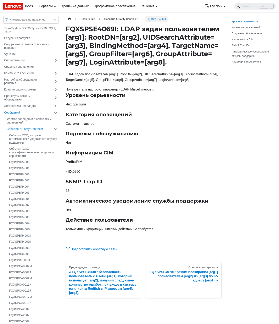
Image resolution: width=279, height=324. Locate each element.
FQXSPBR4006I (19, 199)
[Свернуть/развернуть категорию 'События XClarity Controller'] (55, 129)
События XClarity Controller (25, 129)
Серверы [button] (46, 6)
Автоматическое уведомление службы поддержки (250, 53)
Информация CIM (242, 39)
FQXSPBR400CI (20, 235)
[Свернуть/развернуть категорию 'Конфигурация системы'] (55, 89)
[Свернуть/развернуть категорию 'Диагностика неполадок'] (55, 106)
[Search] (255, 6)
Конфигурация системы (20, 89)
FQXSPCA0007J (20, 272)
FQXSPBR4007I (19, 205)
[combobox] (10, 19)
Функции (10, 54)
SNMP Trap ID (240, 45)
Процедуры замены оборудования (17, 97)
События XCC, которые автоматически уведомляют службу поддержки (33, 139)
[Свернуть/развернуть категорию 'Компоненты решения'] (55, 73)
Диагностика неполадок (20, 106)
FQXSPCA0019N (20, 302)
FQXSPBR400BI (20, 229)
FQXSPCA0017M (20, 296)
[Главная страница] (69, 19)
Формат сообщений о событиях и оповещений (29, 120)
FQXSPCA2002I (19, 309)
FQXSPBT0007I (19, 260)
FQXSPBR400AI (20, 223)
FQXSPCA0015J (20, 290)
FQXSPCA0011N (20, 284)
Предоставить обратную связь (91, 249)
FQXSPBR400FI (19, 254)
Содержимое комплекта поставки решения (26, 46)
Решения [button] (147, 6)
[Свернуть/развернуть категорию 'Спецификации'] (55, 60)
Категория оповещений (246, 27)
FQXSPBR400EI (20, 247)
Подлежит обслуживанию (247, 33)
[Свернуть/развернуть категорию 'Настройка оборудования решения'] (55, 81)
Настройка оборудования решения (21, 81)
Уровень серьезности (245, 21)
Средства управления (19, 66)
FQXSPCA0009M (20, 278)
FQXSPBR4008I (19, 211)
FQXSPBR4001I (19, 168)
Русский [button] (213, 6)
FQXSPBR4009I (19, 217)
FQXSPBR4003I (19, 180)
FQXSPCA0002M (20, 266)
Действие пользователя (246, 62)
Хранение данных (75, 6)
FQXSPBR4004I (19, 186)
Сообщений (12, 112)
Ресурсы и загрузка (17, 38)
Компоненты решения (19, 73)
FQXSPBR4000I (19, 162)
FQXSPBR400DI (20, 241)
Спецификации (14, 60)
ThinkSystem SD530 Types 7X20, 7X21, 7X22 (30, 30)
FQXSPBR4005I (19, 192)
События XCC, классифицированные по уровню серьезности (31, 152)
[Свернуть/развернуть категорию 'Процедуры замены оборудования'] (55, 98)
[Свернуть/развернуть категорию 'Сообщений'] (55, 112)
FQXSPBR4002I (19, 174)
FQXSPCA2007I (19, 315)
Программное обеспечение (115, 6)
